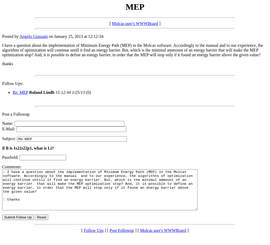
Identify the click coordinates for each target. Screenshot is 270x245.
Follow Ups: (12, 83)
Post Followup (122, 238)
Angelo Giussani (34, 36)
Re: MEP (20, 92)
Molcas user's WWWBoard (135, 23)
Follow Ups (94, 238)
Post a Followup (16, 114)
